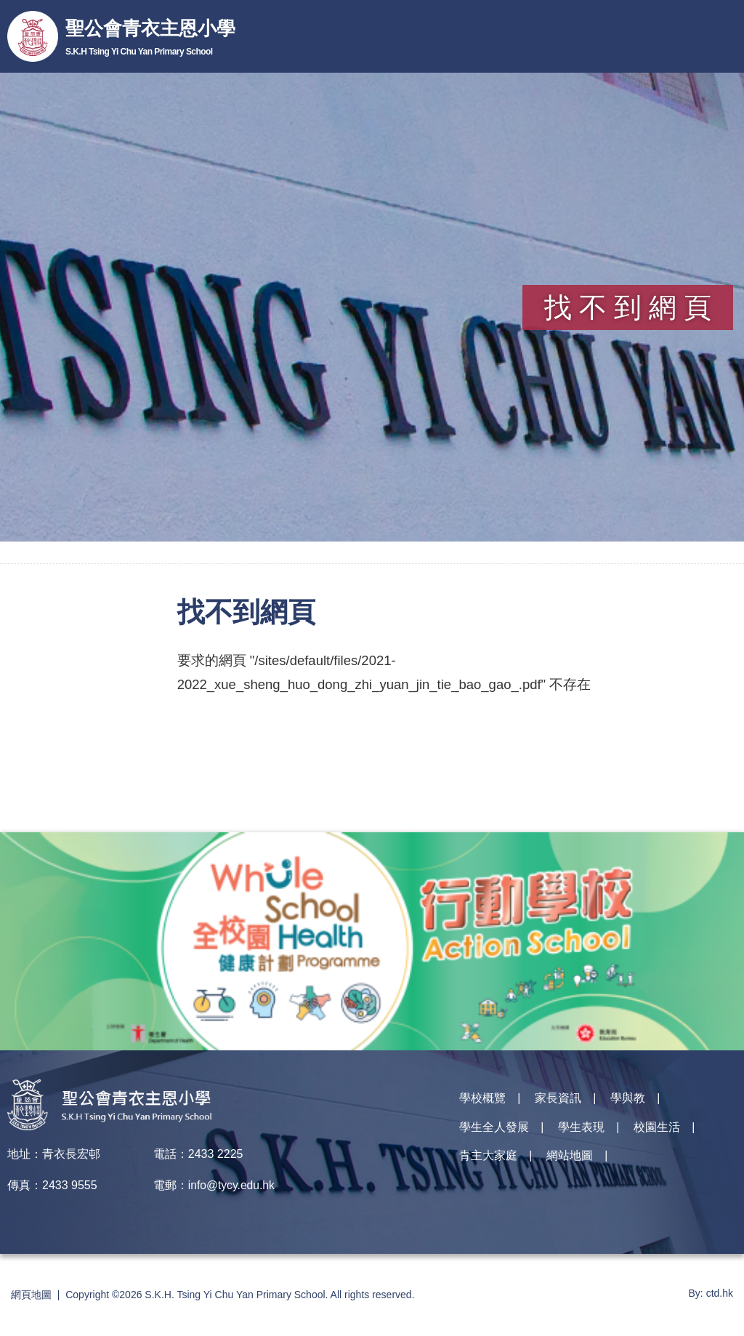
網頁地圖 (31, 1294)
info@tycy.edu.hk (232, 1185)
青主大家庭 (488, 1162)
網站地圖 (569, 1162)
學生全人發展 (494, 1131)
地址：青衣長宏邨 (53, 1154)
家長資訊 (558, 1100)
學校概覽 (482, 1100)
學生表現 (581, 1131)
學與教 (627, 1100)
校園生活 (657, 1131)
